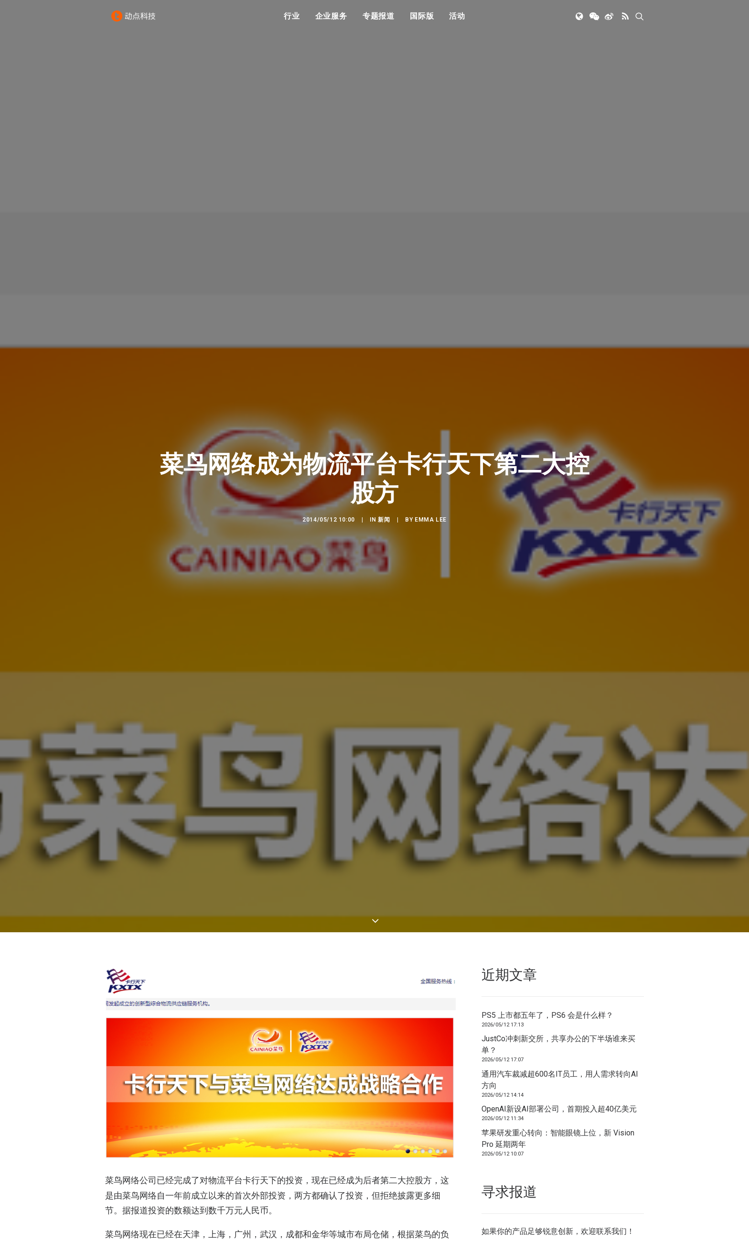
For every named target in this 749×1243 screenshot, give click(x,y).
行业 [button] (292, 20)
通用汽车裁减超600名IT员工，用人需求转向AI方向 (560, 1041)
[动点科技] (135, 20)
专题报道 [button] (379, 20)
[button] (580, 20)
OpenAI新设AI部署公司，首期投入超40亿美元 (559, 1071)
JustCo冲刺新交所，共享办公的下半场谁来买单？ (558, 1006)
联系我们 (611, 1193)
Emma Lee (431, 500)
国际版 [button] (422, 20)
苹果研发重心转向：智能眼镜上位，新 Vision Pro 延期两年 (558, 1100)
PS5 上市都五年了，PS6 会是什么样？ (547, 976)
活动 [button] (457, 20)
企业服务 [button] (331, 20)
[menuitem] (292, 20)
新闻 (384, 500)
